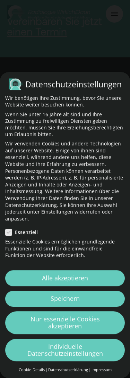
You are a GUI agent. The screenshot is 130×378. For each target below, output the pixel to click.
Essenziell (23, 239)
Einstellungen (57, 219)
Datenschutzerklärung (31, 212)
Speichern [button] (65, 306)
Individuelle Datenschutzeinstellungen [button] (65, 357)
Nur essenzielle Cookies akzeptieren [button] (65, 330)
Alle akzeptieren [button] (65, 285)
